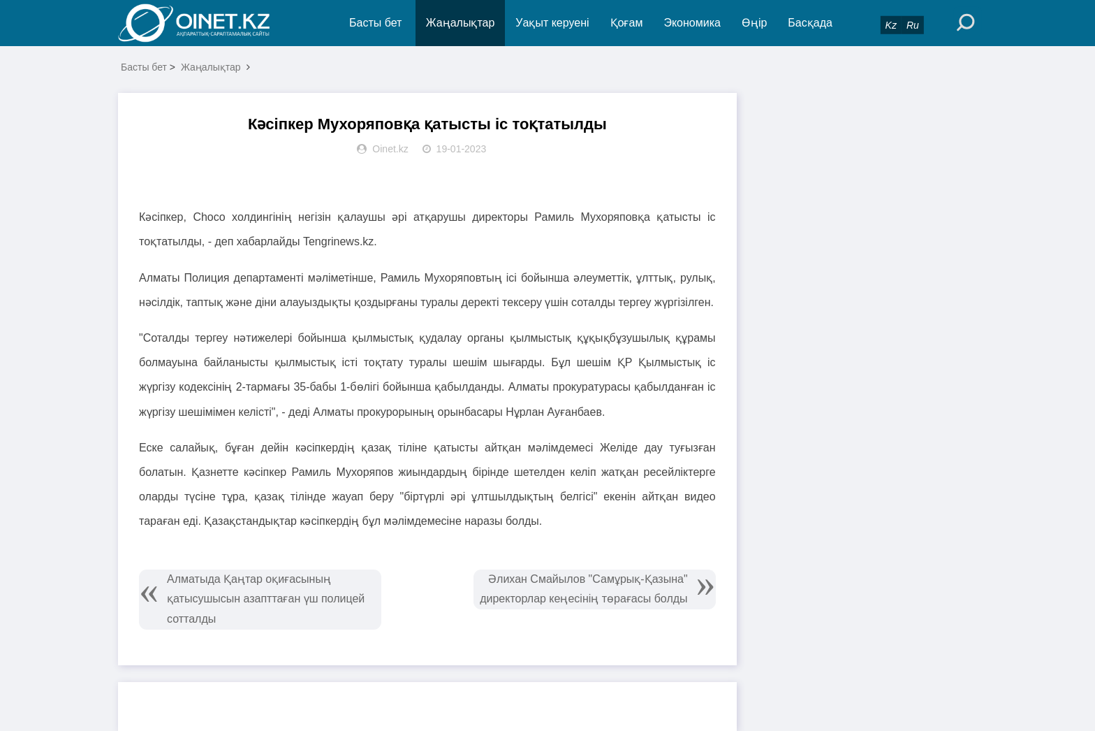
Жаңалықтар (460, 23)
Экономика (692, 23)
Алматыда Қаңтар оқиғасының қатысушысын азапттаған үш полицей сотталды (266, 599)
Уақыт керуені (552, 23)
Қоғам (626, 23)
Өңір (754, 23)
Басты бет (375, 23)
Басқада (810, 23)
